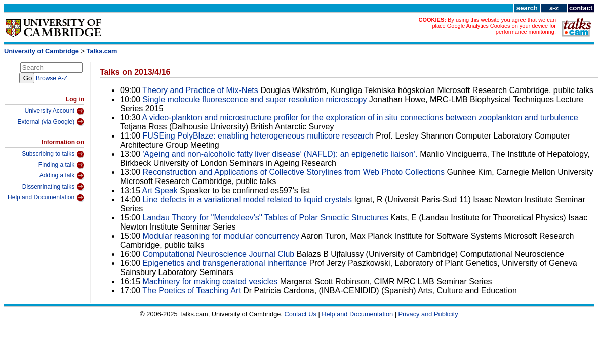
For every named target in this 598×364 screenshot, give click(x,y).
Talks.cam (102, 51)
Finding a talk (61, 165)
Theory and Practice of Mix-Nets (200, 90)
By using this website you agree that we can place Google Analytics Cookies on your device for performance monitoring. (494, 26)
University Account (54, 111)
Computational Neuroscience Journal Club (219, 254)
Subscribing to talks (53, 154)
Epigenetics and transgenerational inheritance (225, 263)
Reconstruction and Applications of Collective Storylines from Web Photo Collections (294, 172)
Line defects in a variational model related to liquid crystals (247, 199)
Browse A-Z (51, 78)
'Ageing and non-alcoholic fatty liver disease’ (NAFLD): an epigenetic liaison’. (280, 154)
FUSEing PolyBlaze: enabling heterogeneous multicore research (258, 135)
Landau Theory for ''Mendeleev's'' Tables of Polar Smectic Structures (265, 217)
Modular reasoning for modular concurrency (221, 236)
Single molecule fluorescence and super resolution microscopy (255, 99)
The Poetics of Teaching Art (192, 290)
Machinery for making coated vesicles (210, 281)
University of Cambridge (41, 51)
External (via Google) (50, 122)
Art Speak (161, 190)
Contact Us (300, 314)
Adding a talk (61, 176)
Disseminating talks (53, 187)
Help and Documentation (46, 198)
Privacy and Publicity (428, 314)
